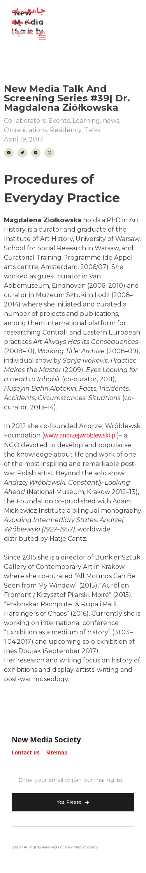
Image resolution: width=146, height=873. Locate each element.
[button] (42, 34)
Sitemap (56, 753)
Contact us (25, 753)
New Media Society (46, 740)
